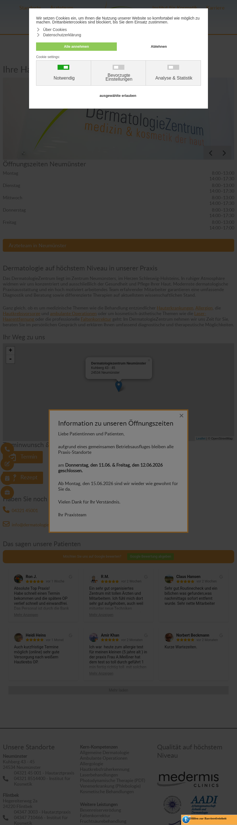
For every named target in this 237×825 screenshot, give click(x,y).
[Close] (181, 416)
